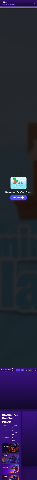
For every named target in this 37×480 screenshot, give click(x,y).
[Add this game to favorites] (26, 370)
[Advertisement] (18, 390)
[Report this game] (30, 370)
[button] (35, 370)
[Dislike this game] (22, 370)
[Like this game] (18, 370)
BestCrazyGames (9, 3)
